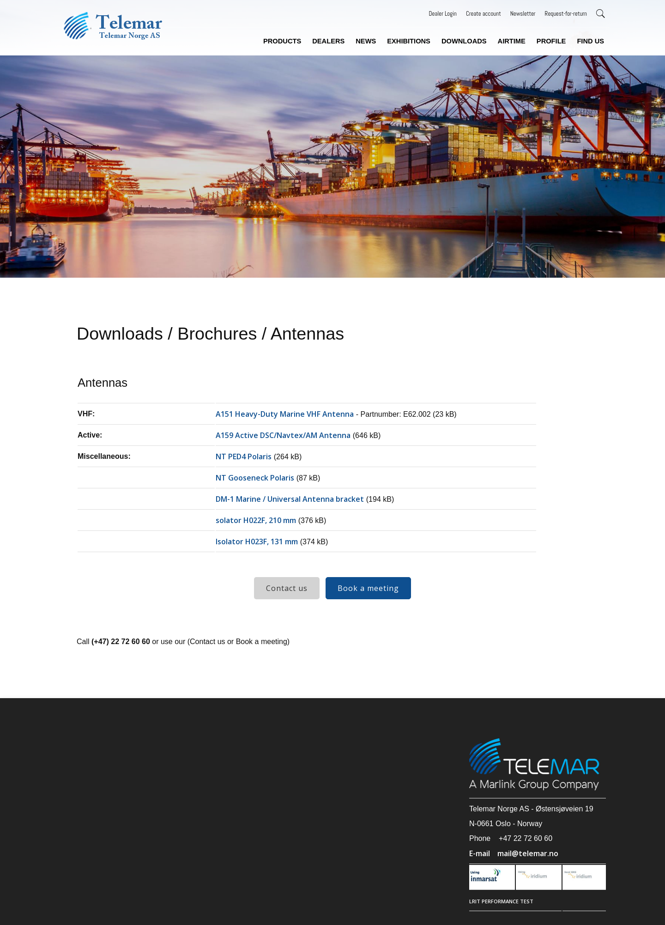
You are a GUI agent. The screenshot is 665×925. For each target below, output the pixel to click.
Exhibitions (408, 41)
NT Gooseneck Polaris (255, 478)
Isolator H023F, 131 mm (257, 541)
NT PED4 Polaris (244, 456)
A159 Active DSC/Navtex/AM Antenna (283, 435)
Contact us (287, 588)
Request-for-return (566, 14)
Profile (551, 41)
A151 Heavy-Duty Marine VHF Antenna (285, 414)
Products (282, 41)
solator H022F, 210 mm (256, 520)
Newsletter (523, 14)
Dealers (328, 41)
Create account (483, 14)
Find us (590, 41)
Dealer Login (443, 14)
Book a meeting (368, 588)
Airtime (512, 41)
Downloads (464, 41)
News (366, 41)
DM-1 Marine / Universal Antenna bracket (290, 499)
